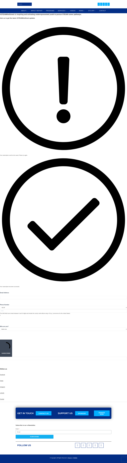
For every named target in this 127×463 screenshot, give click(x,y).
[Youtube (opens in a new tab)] (106, 4)
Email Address (4, 292)
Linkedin (2, 393)
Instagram (2, 387)
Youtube (2, 399)
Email (17, 429)
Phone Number (4, 304)
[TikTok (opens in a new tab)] (108, 4)
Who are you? (4, 326)
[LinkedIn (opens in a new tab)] (104, 4)
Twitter (1, 380)
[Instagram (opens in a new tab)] (101, 4)
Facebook (2, 374)
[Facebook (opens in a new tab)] (99, 4)
